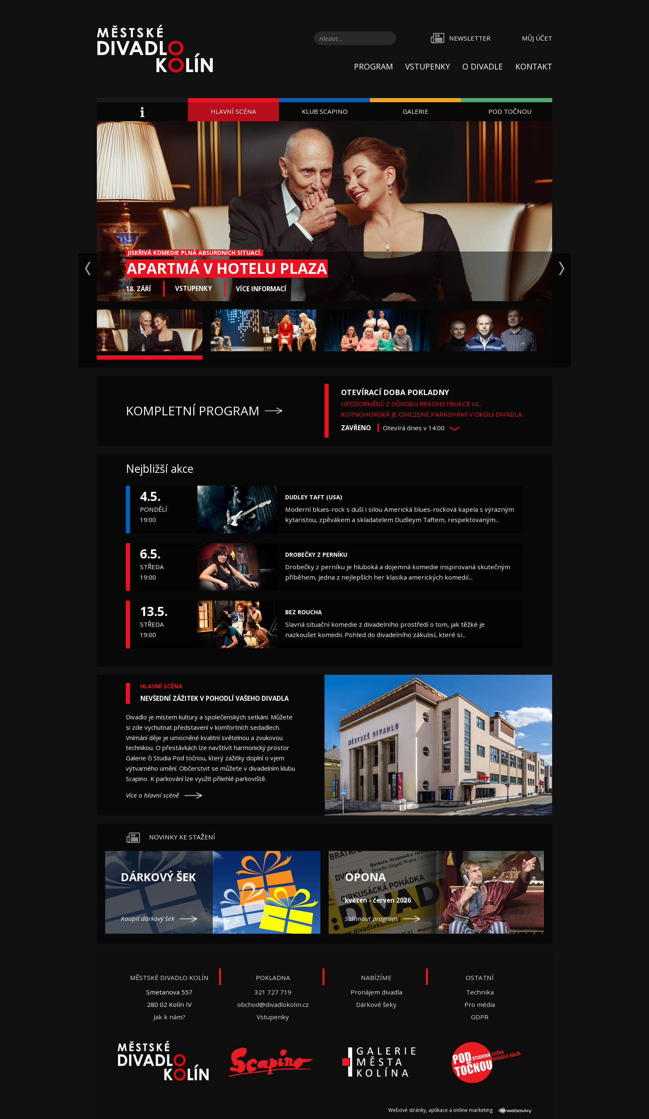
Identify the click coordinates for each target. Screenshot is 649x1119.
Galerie (415, 111)
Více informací (261, 289)
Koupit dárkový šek (147, 918)
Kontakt (533, 66)
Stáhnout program (371, 918)
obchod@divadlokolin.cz (273, 1004)
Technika (480, 992)
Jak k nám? (169, 1017)
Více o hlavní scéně (152, 795)
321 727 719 (273, 992)
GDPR (479, 1017)
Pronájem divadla (376, 992)
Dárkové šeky (376, 1004)
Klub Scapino (325, 111)
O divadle (482, 66)
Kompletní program (193, 410)
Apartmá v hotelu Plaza (227, 268)
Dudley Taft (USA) (313, 497)
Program (373, 66)
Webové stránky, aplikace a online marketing (459, 1110)
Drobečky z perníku (316, 554)
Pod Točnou (509, 111)
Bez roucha (303, 612)
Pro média (479, 1004)
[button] (454, 429)
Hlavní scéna (233, 111)
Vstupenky (427, 66)
